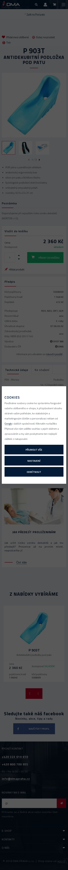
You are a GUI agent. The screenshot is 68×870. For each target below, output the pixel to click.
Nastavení (33, 461)
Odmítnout (34, 472)
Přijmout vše (34, 449)
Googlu (8, 423)
